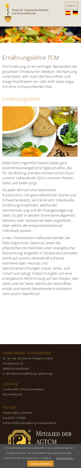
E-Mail (6, 423)
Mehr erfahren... (65, 458)
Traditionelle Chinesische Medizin (24, 389)
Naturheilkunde (12, 394)
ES (67, 13)
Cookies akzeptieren (40, 463)
